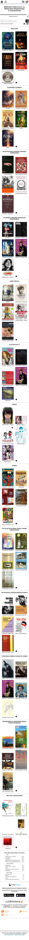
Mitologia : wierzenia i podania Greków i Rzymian (14, 861)
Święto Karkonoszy (8, 874)
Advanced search (4, 23)
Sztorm (6, 867)
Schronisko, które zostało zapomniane (12, 869)
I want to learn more (8, 934)
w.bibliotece (7, 906)
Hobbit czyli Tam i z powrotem (10, 856)
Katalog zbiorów (13, 16)
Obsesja (6, 875)
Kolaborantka (7, 870)
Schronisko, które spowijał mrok (10, 876)
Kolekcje (11, 23)
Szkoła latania (7, 857)
